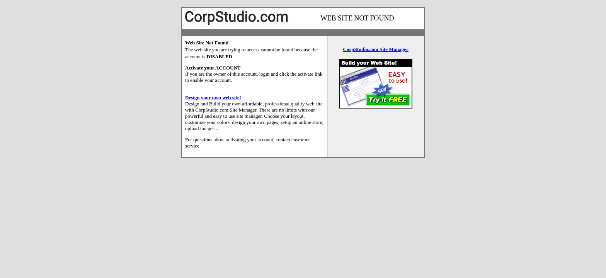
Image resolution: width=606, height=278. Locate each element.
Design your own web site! (213, 97)
